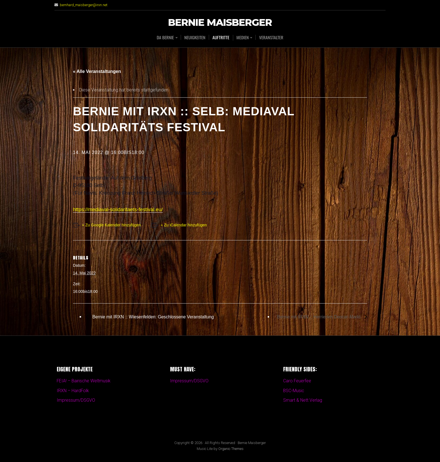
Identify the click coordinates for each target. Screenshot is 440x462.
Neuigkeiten (194, 37)
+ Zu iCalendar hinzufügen (184, 225)
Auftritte (221, 37)
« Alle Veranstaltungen (97, 71)
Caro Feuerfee (297, 381)
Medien (243, 38)
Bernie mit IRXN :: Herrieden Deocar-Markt (318, 316)
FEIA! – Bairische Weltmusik (84, 381)
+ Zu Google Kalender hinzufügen (111, 225)
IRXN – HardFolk (73, 390)
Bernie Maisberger (220, 22)
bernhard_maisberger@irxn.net (84, 5)
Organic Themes (231, 449)
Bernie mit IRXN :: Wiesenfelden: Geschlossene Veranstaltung (153, 316)
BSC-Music (293, 390)
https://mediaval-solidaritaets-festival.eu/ (118, 209)
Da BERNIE (164, 38)
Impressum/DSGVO (76, 400)
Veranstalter (271, 37)
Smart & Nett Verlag (302, 400)
